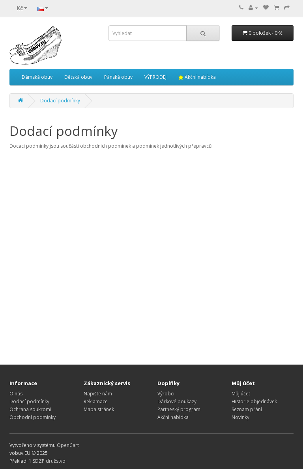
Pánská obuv (118, 77)
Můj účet (241, 393)
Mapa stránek (99, 409)
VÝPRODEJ (155, 77)
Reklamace (96, 401)
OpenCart (68, 445)
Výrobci (165, 393)
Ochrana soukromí (30, 409)
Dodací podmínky (60, 100)
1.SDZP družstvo (47, 461)
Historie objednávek (254, 401)
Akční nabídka (197, 77)
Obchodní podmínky (32, 417)
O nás (15, 393)
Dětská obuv (78, 77)
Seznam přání (247, 409)
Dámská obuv (37, 77)
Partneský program (178, 409)
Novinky (240, 417)
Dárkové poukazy (176, 401)
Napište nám (98, 393)
